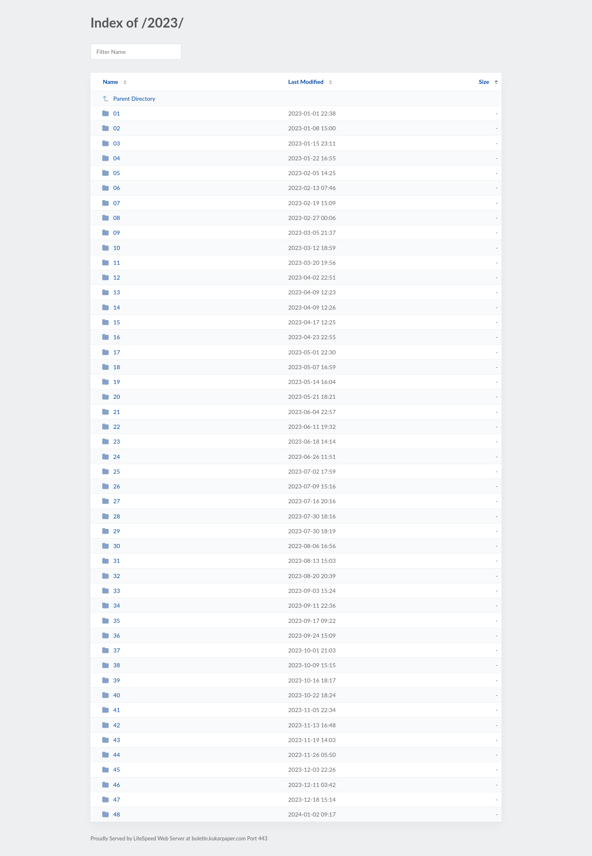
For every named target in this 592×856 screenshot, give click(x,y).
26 (111, 486)
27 (111, 500)
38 (111, 665)
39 (111, 680)
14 (111, 307)
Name (110, 81)
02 (111, 128)
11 (111, 262)
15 (111, 322)
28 (111, 516)
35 (111, 620)
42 (111, 725)
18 (111, 366)
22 (111, 426)
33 (111, 590)
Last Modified (306, 81)
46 (111, 784)
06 (111, 187)
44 (111, 754)
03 (111, 143)
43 (111, 739)
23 (111, 441)
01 (111, 113)
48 (111, 814)
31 (111, 560)
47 (111, 799)
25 (111, 471)
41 (111, 709)
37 (111, 650)
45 (111, 769)
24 (111, 456)
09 (111, 232)
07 (111, 202)
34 (111, 605)
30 (111, 545)
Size (484, 81)
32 (111, 575)
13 (111, 292)
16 (111, 336)
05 (111, 172)
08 (111, 217)
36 (111, 635)
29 (111, 530)
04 (111, 158)
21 (111, 411)
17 (111, 352)
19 (111, 381)
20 (111, 396)
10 (111, 247)
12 (111, 277)
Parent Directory (128, 98)
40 (111, 695)
